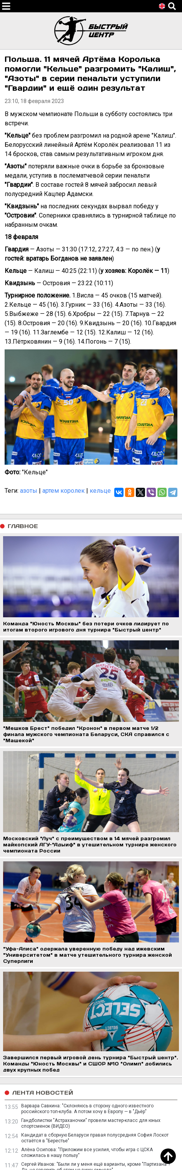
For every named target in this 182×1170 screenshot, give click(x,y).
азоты (28, 490)
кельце (100, 490)
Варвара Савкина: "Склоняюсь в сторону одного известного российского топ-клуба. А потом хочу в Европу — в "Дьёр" (87, 1108)
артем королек (63, 490)
